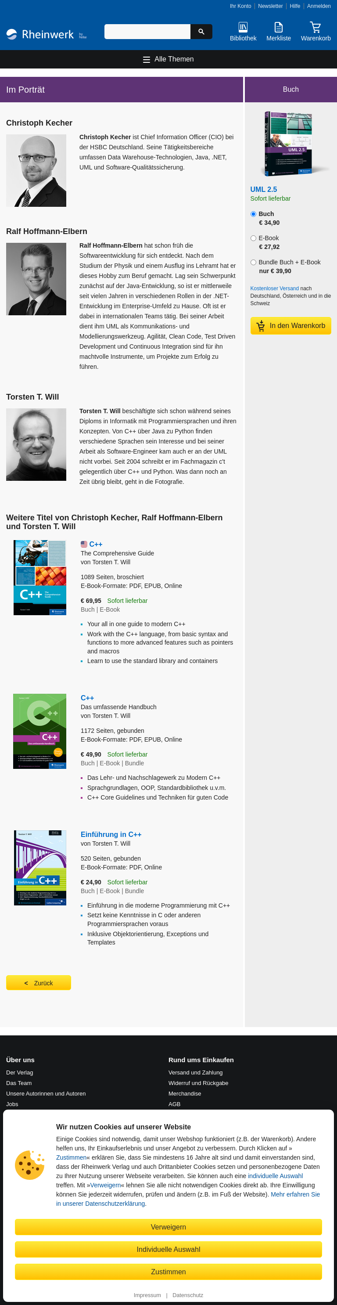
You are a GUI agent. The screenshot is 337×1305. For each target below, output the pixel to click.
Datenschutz (187, 1295)
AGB (174, 1104)
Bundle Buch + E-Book (286, 266)
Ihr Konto (240, 6)
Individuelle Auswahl (169, 1249)
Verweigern (105, 1185)
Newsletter (270, 6)
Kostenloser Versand (275, 288)
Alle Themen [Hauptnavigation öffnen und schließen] (174, 59)
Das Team (19, 1083)
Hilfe (295, 6)
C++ (159, 549)
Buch (265, 218)
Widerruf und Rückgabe (198, 1083)
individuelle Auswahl (275, 1175)
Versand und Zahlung (195, 1072)
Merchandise (184, 1093)
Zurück (43, 983)
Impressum (147, 1295)
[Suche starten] (201, 31)
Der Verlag (19, 1072)
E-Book (265, 242)
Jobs (12, 1104)
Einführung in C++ (111, 834)
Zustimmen (71, 1157)
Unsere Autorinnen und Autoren (46, 1093)
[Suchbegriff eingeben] (147, 31)
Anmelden (319, 6)
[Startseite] (46, 35)
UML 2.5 (264, 189)
